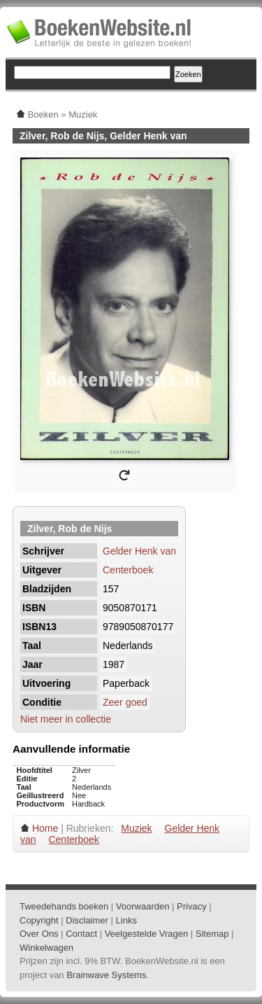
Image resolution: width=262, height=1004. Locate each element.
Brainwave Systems (106, 975)
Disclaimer (87, 920)
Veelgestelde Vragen (147, 933)
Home (45, 828)
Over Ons (39, 933)
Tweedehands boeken (64, 906)
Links (126, 920)
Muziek (136, 828)
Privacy (192, 906)
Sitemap (212, 933)
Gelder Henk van (139, 551)
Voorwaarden (143, 906)
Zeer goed (125, 702)
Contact (81, 933)
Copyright (39, 920)
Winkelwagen (46, 947)
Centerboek (128, 570)
